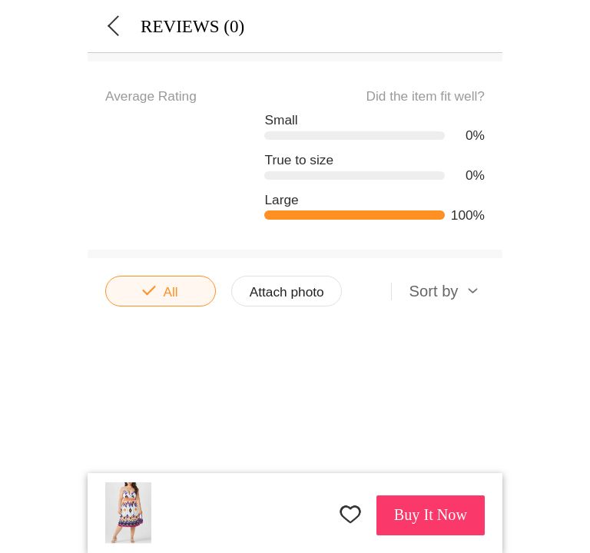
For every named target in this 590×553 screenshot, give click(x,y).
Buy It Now (430, 514)
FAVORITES (350, 514)
